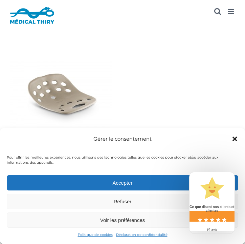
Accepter (122, 183)
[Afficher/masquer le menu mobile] (231, 11)
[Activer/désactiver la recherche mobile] (217, 11)
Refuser (123, 201)
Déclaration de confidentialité (142, 234)
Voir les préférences (122, 220)
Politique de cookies (95, 234)
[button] (234, 139)
